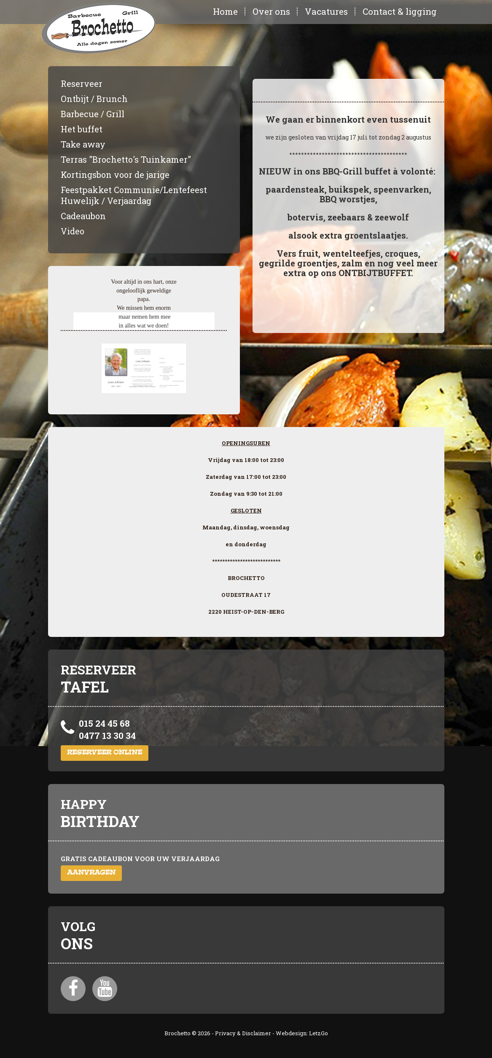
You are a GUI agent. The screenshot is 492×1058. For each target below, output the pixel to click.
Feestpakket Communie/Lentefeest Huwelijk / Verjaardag (134, 195)
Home (225, 11)
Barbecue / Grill (92, 113)
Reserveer (81, 83)
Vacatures (326, 11)
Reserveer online (104, 753)
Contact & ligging (400, 11)
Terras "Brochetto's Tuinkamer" (126, 159)
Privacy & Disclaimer (243, 1033)
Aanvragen (91, 873)
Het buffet (81, 129)
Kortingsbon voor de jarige (115, 174)
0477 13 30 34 (107, 735)
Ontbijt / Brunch (94, 98)
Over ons (271, 11)
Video (72, 231)
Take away (83, 144)
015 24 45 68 (104, 723)
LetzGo (318, 1033)
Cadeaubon (83, 215)
